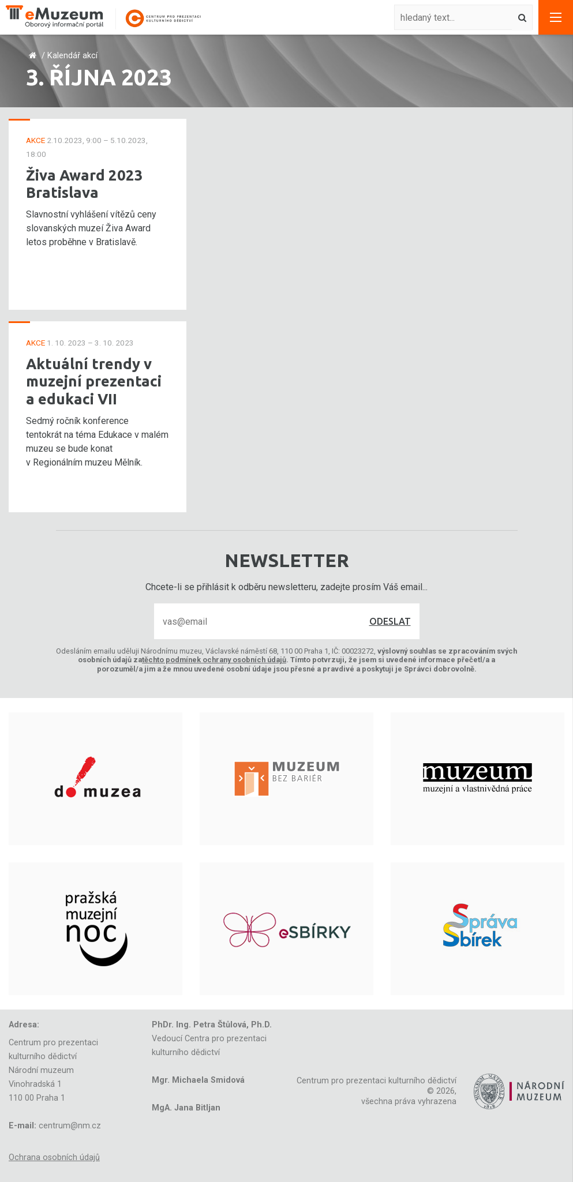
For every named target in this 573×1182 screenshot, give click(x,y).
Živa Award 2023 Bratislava (84, 184)
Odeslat (390, 621)
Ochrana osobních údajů (54, 1157)
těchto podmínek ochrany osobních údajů (214, 659)
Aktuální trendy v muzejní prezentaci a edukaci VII (94, 381)
